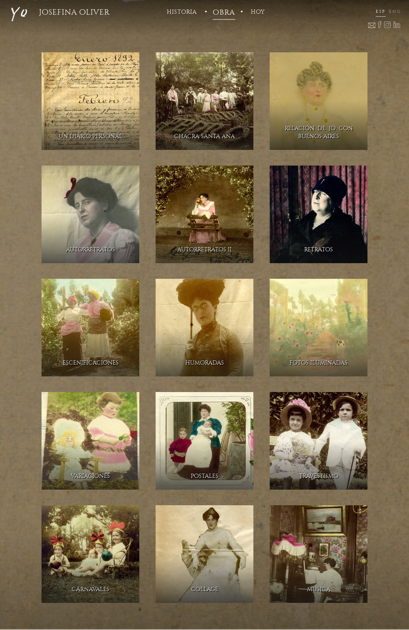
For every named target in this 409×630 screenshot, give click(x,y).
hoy (258, 11)
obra (223, 12)
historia (182, 11)
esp (381, 11)
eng (395, 11)
